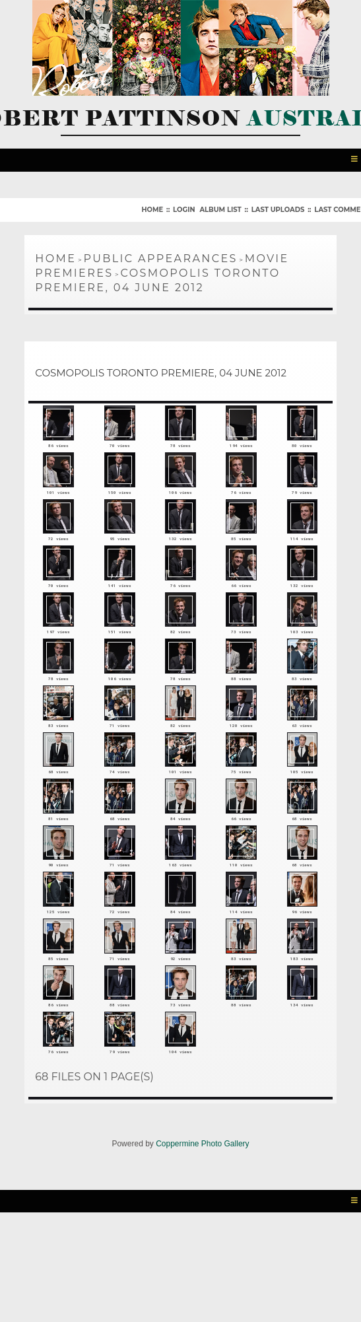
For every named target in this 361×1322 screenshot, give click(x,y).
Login (184, 207)
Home (152, 207)
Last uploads (278, 207)
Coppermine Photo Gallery (202, 1242)
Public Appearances (160, 256)
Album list (220, 207)
